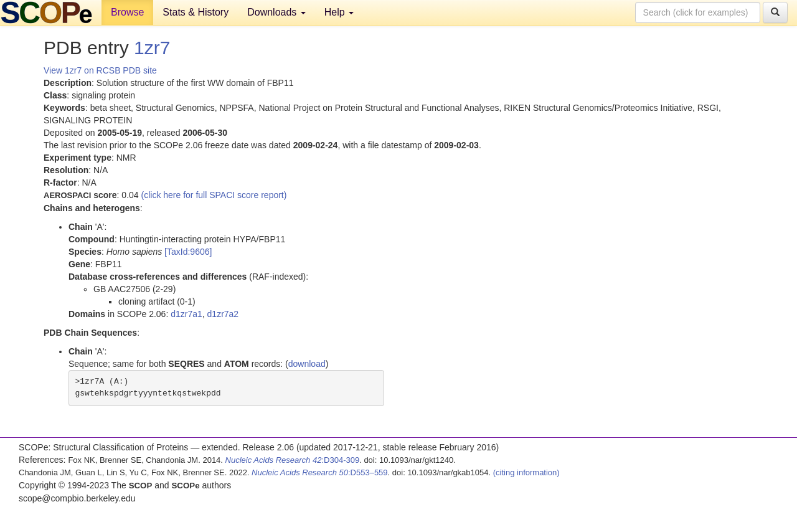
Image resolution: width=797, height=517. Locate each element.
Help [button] (339, 12)
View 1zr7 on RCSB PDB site (100, 70)
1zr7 (152, 47)
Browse (127, 12)
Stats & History (196, 12)
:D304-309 (292, 460)
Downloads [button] (276, 12)
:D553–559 (320, 472)
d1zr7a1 (186, 314)
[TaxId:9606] (188, 252)
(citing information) (526, 472)
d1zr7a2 (223, 314)
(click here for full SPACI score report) (214, 195)
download (307, 364)
